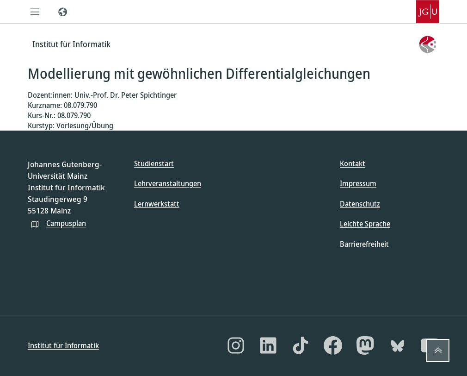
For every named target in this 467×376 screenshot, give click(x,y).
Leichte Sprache (365, 224)
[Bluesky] (397, 345)
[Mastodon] (365, 345)
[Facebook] (333, 345)
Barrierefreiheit (364, 244)
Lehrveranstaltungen (167, 183)
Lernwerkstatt (156, 204)
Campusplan (66, 223)
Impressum (358, 183)
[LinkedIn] (268, 345)
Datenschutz (360, 204)
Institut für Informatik (63, 345)
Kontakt (352, 163)
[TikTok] (300, 345)
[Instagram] (236, 345)
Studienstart (154, 163)
